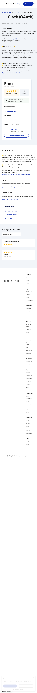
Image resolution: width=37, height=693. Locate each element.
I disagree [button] (26, 686)
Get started (28, 4)
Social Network (15, 199)
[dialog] (18, 683)
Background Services (17, 187)
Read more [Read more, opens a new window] (27, 683)
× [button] (33, 677)
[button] (18, 689)
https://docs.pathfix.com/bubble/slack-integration (16, 174)
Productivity (5, 199)
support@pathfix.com (17, 39)
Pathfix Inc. (13, 129)
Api (2, 187)
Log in (19, 4)
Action (7, 187)
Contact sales (10, 4)
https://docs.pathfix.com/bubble (11, 73)
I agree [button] (10, 686)
